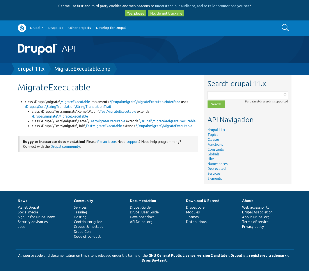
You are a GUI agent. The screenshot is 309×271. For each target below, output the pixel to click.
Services (214, 173)
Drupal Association (257, 212)
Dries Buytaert (154, 260)
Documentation (143, 201)
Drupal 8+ (55, 28)
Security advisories (33, 222)
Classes (214, 139)
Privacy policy (253, 227)
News (22, 201)
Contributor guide (88, 222)
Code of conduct (87, 236)
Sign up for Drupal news (36, 217)
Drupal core (195, 207)
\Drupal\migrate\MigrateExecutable (60, 116)
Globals (214, 154)
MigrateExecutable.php (82, 69)
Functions (215, 144)
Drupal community (65, 146)
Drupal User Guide (144, 212)
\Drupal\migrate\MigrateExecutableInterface (145, 102)
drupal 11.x (31, 69)
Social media (28, 212)
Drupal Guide (140, 207)
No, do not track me (166, 13)
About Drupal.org (256, 217)
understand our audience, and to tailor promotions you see (202, 6)
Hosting (80, 217)
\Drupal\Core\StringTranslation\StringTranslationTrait (68, 107)
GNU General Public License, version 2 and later (189, 255)
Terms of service (255, 222)
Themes (192, 217)
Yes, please (135, 13)
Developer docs (142, 217)
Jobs (21, 227)
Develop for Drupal (111, 28)
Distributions (196, 222)
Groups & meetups (88, 227)
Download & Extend (202, 201)
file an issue (106, 142)
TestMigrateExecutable (118, 111)
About (247, 201)
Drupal (236, 255)
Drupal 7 (36, 28)
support (132, 142)
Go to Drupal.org (22, 28)
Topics (213, 135)
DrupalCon (82, 232)
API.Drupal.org (141, 222)
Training (80, 212)
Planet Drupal (28, 207)
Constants (216, 149)
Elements (215, 178)
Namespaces (218, 164)
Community (83, 201)
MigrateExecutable (75, 102)
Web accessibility (255, 207)
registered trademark (267, 255)
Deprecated (217, 169)
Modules (193, 212)
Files (211, 159)
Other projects (79, 28)
